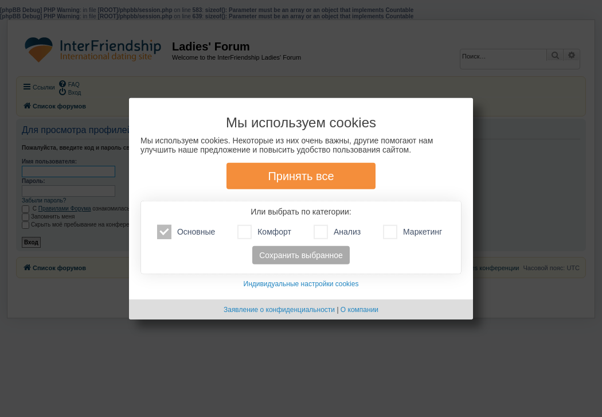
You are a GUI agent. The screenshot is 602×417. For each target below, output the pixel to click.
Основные (186, 232)
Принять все (301, 176)
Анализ (337, 232)
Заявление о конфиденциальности (279, 310)
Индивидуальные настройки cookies (301, 284)
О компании (359, 310)
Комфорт (264, 232)
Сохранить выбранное (301, 255)
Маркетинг (412, 232)
